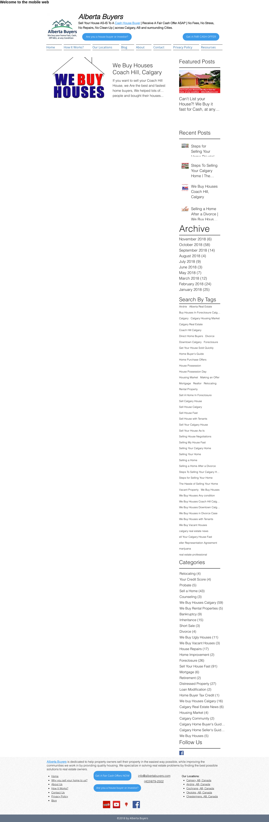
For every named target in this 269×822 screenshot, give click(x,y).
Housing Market (188, 377)
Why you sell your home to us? (69, 780)
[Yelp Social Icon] (106, 804)
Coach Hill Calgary (190, 330)
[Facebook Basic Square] (181, 753)
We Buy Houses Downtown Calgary (199, 507)
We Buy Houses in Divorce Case (198, 513)
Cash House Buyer (127, 23)
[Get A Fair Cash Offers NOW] (112, 776)
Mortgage (185, 383)
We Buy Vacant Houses (193, 525)
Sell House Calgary (190, 407)
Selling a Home (188, 460)
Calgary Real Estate (191, 324)
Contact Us (58, 792)
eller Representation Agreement (198, 542)
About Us (56, 784)
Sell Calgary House (190, 401)
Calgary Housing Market (205, 318)
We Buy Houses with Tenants (196, 519)
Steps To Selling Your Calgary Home (199, 472)
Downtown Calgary (190, 342)
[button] (106, 47)
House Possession (190, 365)
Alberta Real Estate (200, 306)
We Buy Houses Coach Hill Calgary (199, 501)
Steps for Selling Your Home (196, 477)
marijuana (185, 548)
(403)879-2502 (154, 781)
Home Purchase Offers (192, 359)
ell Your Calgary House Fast (195, 536)
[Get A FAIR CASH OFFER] (201, 37)
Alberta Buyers (57, 761)
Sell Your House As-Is (192, 430)
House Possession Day (192, 371)
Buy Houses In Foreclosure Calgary (199, 312)
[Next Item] (214, 81)
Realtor (197, 383)
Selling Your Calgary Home (195, 448)
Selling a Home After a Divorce (197, 466)
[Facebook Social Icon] (136, 804)
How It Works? (59, 788)
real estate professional (193, 554)
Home (54, 776)
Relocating (210, 383)
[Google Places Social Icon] (126, 804)
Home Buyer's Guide (191, 353)
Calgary (183, 318)
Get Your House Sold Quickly (196, 348)
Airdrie (183, 306)
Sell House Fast (188, 413)
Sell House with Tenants (193, 418)
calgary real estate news (193, 531)
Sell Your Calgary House (193, 424)
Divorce (209, 336)
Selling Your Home (190, 454)
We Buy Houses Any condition (197, 495)
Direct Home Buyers (191, 336)
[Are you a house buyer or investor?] (107, 37)
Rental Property (188, 389)
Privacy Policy (59, 796)
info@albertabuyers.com (154, 776)
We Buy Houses (210, 489)
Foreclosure (211, 342)
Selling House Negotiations (195, 436)
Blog (54, 800)
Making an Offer (209, 377)
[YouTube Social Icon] (116, 804)
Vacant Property (189, 489)
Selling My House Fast (192, 442)
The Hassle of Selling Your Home (198, 483)
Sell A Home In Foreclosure (195, 395)
